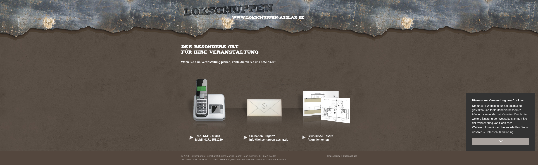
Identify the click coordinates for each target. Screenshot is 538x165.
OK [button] (501, 141)
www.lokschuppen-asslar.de (271, 159)
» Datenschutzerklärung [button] (498, 132)
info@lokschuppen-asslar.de (240, 159)
